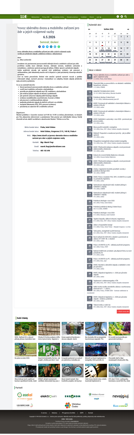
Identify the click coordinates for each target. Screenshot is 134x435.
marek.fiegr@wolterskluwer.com (52, 148)
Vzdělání (81, 17)
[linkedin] (51, 48)
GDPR (81, 414)
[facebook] (39, 48)
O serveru (44, 414)
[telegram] (55, 48)
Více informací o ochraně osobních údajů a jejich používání (83, 428)
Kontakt (90, 414)
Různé (89, 17)
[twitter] (47, 48)
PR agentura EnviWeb (68, 414)
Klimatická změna (55, 17)
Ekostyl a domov (69, 17)
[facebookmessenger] (43, 48)
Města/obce (33, 17)
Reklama (54, 414)
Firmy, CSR (43, 17)
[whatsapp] (58, 48)
